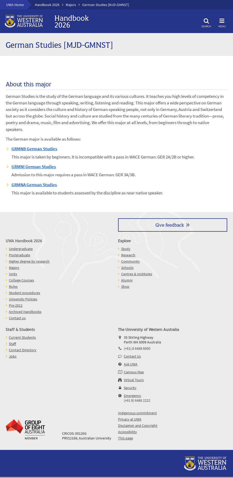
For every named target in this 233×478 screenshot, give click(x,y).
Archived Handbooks (25, 311)
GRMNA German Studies (34, 185)
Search (206, 22)
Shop (125, 286)
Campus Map (134, 372)
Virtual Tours (134, 380)
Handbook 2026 (47, 4)
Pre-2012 (16, 305)
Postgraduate (19, 255)
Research (128, 255)
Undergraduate (21, 248)
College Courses (21, 280)
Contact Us (132, 356)
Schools (127, 267)
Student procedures (24, 292)
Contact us (17, 318)
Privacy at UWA (129, 419)
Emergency (132, 395)
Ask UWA (130, 364)
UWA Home (15, 4)
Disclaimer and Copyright (137, 425)
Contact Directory (22, 350)
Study (125, 248)
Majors (71, 4)
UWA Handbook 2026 (24, 240)
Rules (13, 286)
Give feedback (170, 225)
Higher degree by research (29, 261)
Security (130, 387)
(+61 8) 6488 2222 (137, 400)
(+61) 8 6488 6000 (137, 348)
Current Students (22, 337)
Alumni (126, 280)
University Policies (23, 299)
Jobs (12, 356)
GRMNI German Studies (34, 166)
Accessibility (127, 431)
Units (13, 274)
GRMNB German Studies (34, 149)
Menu (222, 22)
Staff (12, 343)
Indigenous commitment (137, 413)
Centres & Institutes (136, 274)
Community (130, 261)
